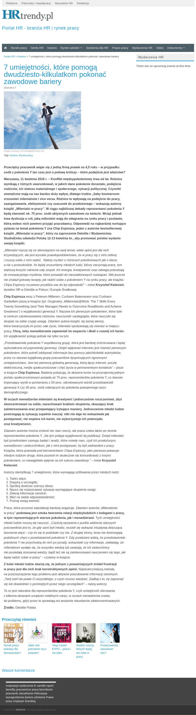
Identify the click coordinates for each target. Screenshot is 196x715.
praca (35, 689)
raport (50, 685)
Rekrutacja (40, 693)
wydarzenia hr (27, 685)
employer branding (24, 701)
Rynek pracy (19, 47)
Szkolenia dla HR (97, 47)
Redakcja (83, 3)
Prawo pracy (120, 47)
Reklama (11, 3)
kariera (14, 155)
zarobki (41, 685)
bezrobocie (46, 689)
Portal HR (9, 56)
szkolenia (39, 697)
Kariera (52, 47)
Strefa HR (37, 47)
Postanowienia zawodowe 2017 (109, 649)
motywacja (12, 685)
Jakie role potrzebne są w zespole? (37, 649)
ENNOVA (20, 709)
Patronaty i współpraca (36, 3)
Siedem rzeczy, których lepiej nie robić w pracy (85, 651)
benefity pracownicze (18, 689)
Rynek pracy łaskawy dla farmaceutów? (12, 649)
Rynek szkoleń (70, 47)
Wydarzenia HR (142, 47)
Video (159, 47)
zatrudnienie (26, 693)
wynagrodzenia (15, 697)
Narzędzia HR (64, 3)
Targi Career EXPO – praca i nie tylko (61, 649)
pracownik (12, 693)
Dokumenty (174, 47)
